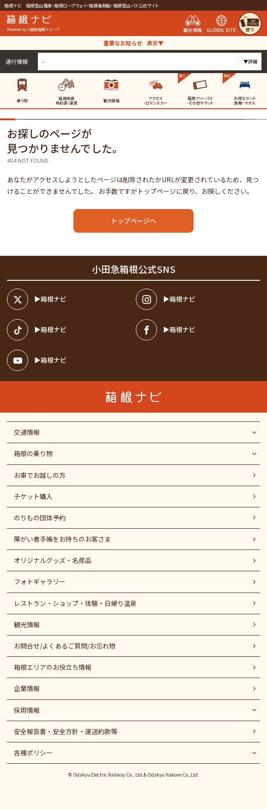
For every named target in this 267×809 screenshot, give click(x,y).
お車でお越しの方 (40, 475)
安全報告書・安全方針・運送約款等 (65, 731)
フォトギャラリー (40, 581)
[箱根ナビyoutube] (69, 360)
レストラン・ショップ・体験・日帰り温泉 (75, 603)
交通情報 (27, 432)
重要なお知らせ (133, 43)
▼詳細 (250, 61)
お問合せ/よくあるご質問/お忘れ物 (64, 645)
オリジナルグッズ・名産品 (52, 560)
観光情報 (27, 624)
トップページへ (133, 220)
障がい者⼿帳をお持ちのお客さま (62, 538)
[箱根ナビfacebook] (198, 330)
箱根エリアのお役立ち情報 (52, 667)
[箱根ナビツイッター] (69, 299)
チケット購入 (33, 496)
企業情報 (27, 688)
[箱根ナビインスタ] (198, 299)
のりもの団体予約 (40, 517)
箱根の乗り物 (33, 453)
